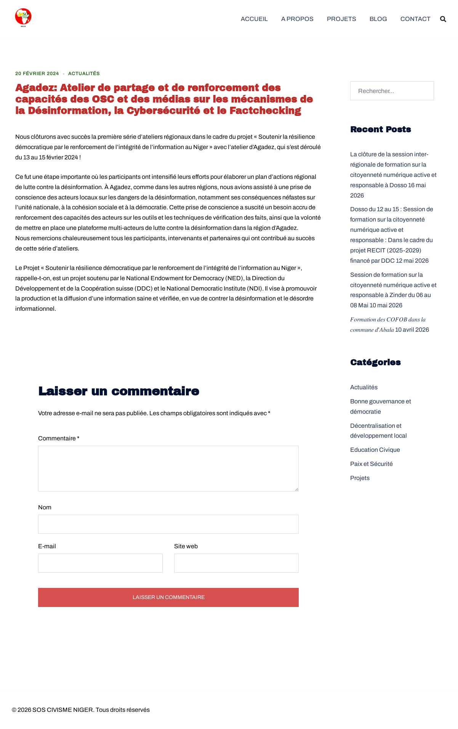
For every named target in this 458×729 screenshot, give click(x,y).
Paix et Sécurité (371, 464)
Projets (360, 478)
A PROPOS (297, 19)
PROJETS (341, 19)
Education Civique (375, 449)
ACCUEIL (254, 19)
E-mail (47, 546)
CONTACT (415, 19)
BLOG (378, 19)
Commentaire (59, 438)
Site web (186, 546)
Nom (44, 507)
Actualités (84, 73)
